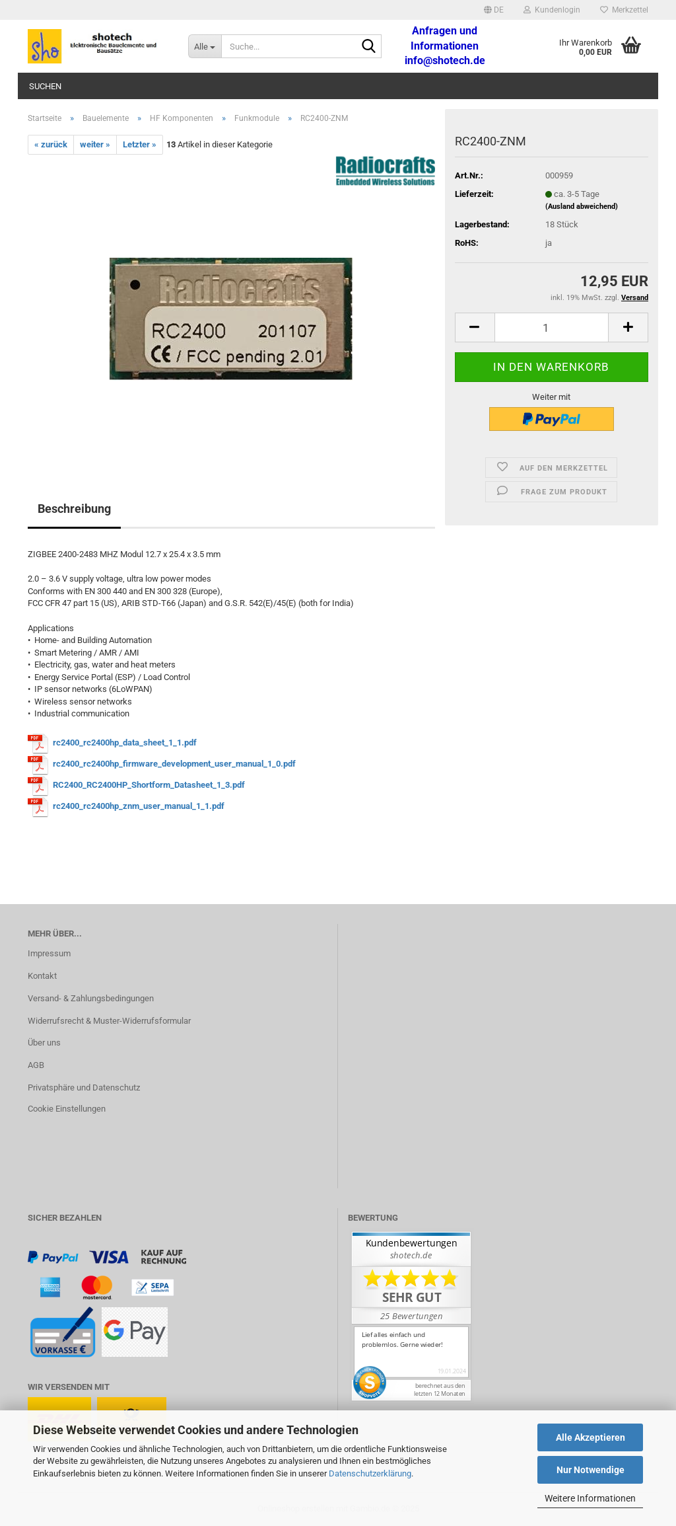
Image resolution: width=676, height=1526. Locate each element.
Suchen (45, 86)
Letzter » (139, 144)
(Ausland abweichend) (581, 206)
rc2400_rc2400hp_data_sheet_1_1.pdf (125, 742)
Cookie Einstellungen (67, 1109)
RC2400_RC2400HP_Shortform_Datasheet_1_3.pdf (149, 785)
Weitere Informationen (590, 1498)
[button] (494, 10)
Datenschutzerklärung (370, 1473)
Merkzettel (624, 10)
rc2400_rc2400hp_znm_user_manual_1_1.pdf (138, 806)
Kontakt (42, 976)
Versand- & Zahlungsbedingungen (91, 998)
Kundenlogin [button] (552, 10)
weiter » (95, 144)
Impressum (49, 953)
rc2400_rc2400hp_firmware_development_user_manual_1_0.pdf (174, 764)
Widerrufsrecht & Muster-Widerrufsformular (109, 1021)
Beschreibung (74, 508)
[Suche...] (204, 46)
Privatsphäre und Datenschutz (84, 1087)
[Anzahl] (551, 327)
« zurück (50, 144)
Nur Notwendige (591, 1470)
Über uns (44, 1043)
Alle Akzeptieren (590, 1437)
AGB (36, 1065)
